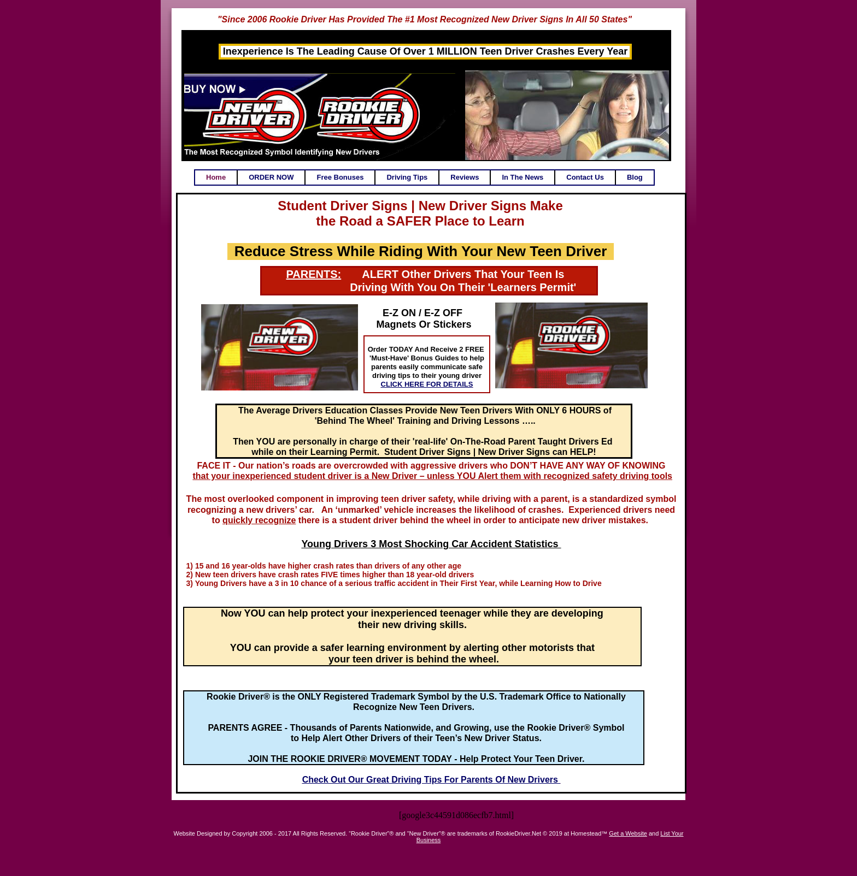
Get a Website (628, 833)
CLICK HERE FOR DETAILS (427, 384)
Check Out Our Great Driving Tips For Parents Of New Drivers (431, 779)
